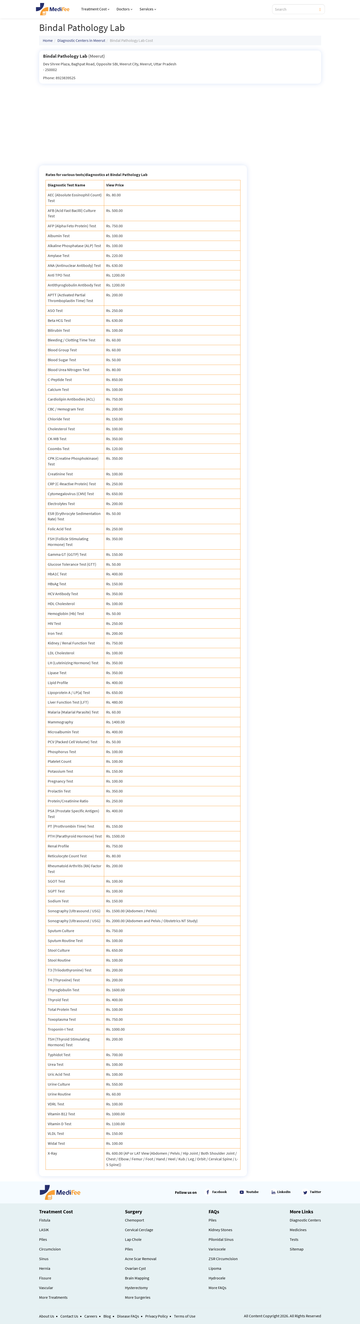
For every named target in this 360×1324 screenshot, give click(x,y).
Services (148, 8)
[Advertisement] (180, 120)
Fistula (44, 1220)
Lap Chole (133, 1239)
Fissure (45, 1277)
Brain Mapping (137, 1277)
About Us (46, 1316)
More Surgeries (137, 1297)
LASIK (44, 1229)
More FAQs (217, 1287)
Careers (90, 1316)
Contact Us (69, 1316)
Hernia (44, 1268)
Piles (43, 1239)
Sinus (43, 1258)
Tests (294, 1239)
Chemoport (134, 1220)
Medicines (298, 1229)
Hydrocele (217, 1277)
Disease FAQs (128, 1316)
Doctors (124, 8)
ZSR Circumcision (223, 1258)
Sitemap (297, 1249)
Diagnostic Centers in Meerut (81, 40)
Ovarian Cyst (135, 1268)
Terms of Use (184, 1316)
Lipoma (215, 1268)
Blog (107, 1316)
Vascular (46, 1287)
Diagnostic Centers (305, 1220)
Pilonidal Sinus (221, 1239)
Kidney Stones (220, 1229)
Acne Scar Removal (140, 1258)
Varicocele (217, 1249)
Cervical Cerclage (139, 1229)
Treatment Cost (95, 8)
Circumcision (50, 1249)
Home (48, 40)
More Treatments (53, 1297)
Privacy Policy (156, 1316)
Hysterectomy (136, 1287)
